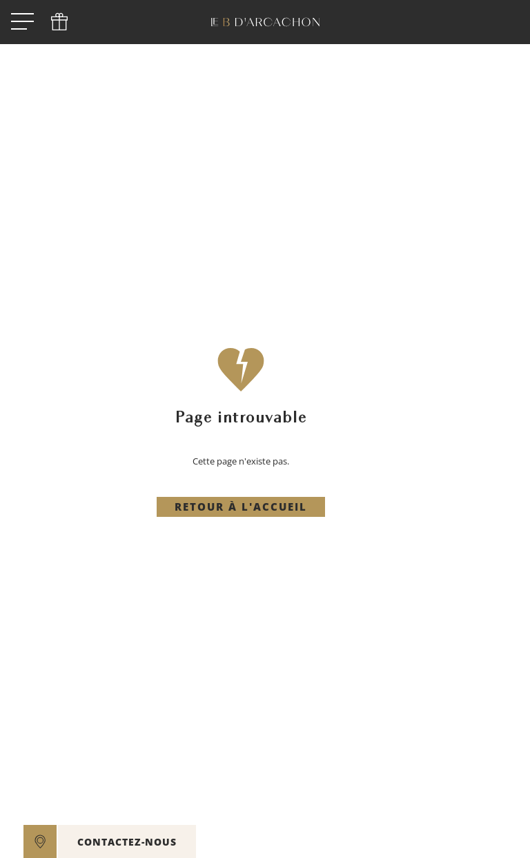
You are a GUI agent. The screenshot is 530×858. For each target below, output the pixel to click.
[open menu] (22, 22)
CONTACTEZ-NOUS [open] (127, 841)
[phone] (59, 22)
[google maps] (40, 841)
